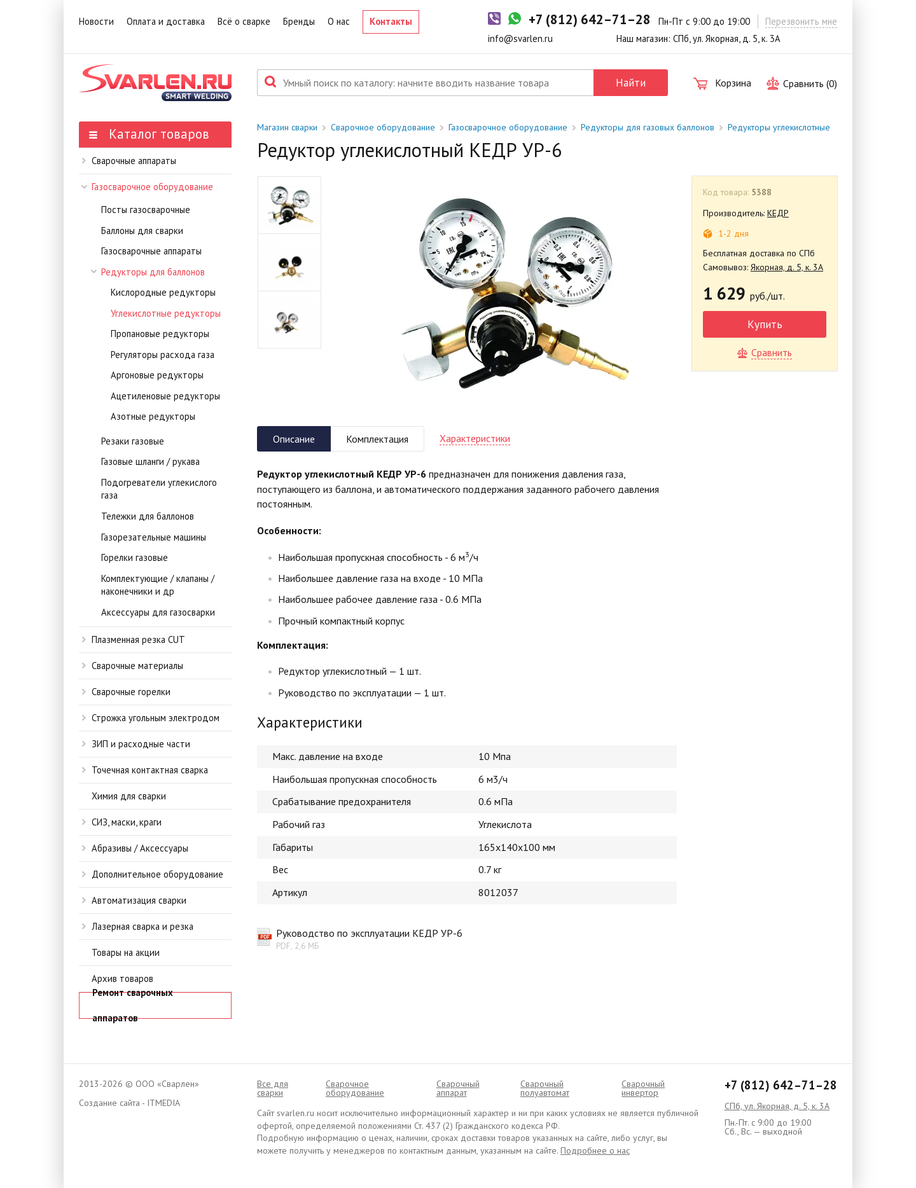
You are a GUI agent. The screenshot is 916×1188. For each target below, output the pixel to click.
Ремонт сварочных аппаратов (132, 1005)
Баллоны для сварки (142, 230)
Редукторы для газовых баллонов (647, 127)
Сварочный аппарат (458, 1088)
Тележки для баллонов (147, 516)
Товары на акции (126, 952)
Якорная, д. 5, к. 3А (787, 267)
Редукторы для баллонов (148, 272)
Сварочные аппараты (129, 161)
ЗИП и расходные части (136, 744)
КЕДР (778, 213)
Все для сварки (272, 1088)
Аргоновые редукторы (157, 375)
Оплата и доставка (166, 21)
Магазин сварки (287, 127)
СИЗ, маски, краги (122, 822)
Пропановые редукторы (160, 334)
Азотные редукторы (153, 416)
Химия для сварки (129, 796)
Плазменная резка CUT (133, 639)
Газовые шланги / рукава (150, 461)
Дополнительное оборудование (152, 874)
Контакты (391, 21)
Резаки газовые (132, 441)
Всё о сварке (244, 21)
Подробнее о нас (595, 1150)
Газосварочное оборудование (147, 187)
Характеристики (475, 438)
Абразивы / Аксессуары (135, 848)
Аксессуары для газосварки (158, 612)
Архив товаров (122, 978)
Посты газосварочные (145, 210)
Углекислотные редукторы (166, 313)
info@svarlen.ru (520, 38)
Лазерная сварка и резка (137, 926)
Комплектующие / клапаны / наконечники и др (157, 585)
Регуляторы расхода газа (162, 355)
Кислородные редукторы (163, 292)
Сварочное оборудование (383, 127)
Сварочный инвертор (643, 1088)
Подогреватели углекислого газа (159, 489)
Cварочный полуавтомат (544, 1088)
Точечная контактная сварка (145, 770)
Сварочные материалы (132, 666)
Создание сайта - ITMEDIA (129, 1103)
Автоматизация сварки (134, 900)
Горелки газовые (134, 557)
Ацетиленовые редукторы (165, 396)
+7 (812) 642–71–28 (781, 1085)
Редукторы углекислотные (779, 127)
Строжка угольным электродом (150, 718)
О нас (339, 21)
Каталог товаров (149, 133)
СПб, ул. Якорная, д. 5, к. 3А (777, 1106)
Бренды (299, 21)
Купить (764, 324)
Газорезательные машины (153, 537)
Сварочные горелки (126, 692)
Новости (96, 21)
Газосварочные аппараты (151, 251)
